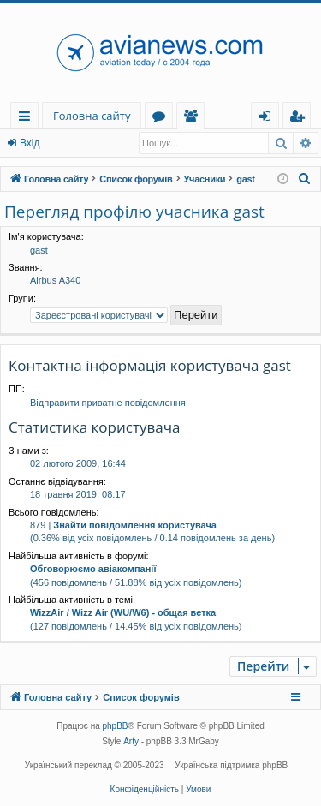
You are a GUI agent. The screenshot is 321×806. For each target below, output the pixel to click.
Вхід (30, 143)
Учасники (194, 118)
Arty (131, 741)
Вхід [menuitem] (270, 118)
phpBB (115, 726)
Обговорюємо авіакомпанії (93, 569)
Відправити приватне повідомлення (108, 402)
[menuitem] (304, 179)
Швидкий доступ (28, 118)
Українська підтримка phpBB (231, 765)
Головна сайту (91, 115)
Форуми (162, 118)
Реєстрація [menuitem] (300, 118)
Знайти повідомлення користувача (135, 525)
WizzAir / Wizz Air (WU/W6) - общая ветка (123, 612)
